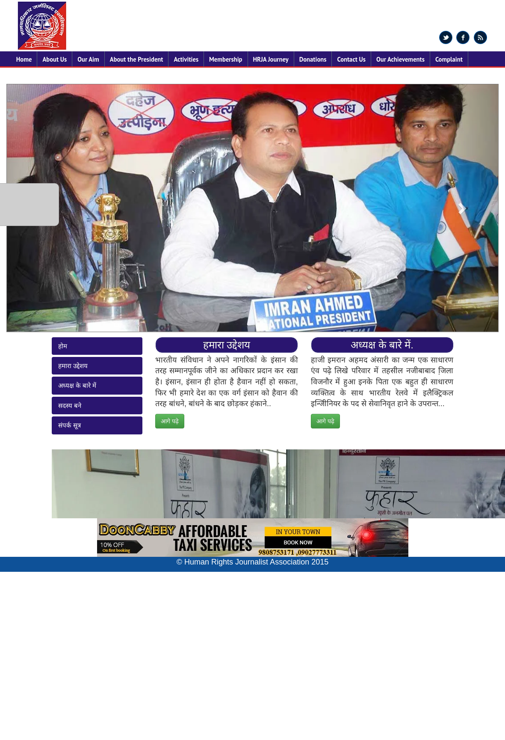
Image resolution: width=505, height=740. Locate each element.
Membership (225, 59)
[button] (461, 208)
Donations (313, 59)
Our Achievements (400, 59)
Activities (186, 59)
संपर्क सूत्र (69, 425)
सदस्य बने (69, 405)
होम (62, 346)
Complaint (449, 59)
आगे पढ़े (170, 421)
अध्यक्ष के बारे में (77, 385)
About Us (54, 59)
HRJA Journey (271, 59)
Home (24, 59)
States (24, 75)
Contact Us (351, 59)
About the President (136, 59)
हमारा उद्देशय (73, 365)
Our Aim (88, 59)
